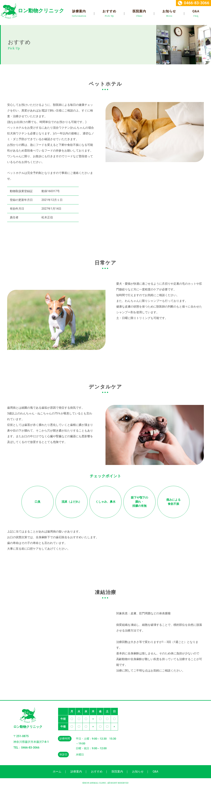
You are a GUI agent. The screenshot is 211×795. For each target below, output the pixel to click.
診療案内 (79, 11)
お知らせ (169, 11)
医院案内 (139, 11)
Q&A (195, 11)
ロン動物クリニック (41, 11)
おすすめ (109, 11)
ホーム (57, 771)
